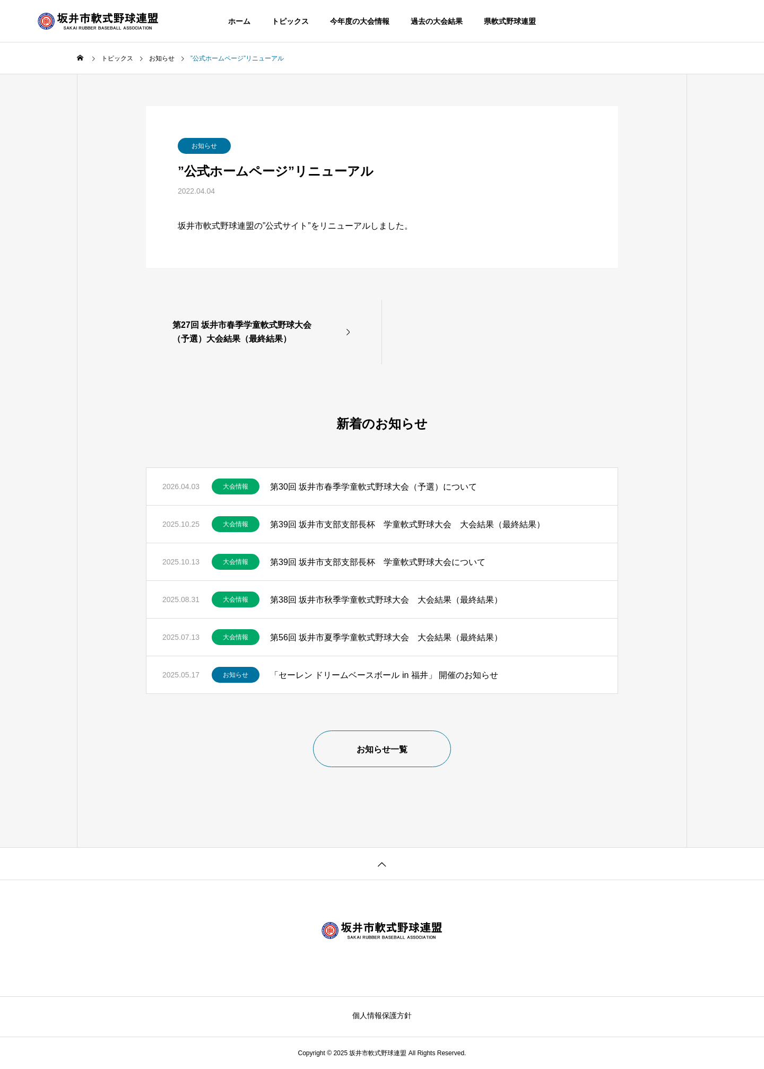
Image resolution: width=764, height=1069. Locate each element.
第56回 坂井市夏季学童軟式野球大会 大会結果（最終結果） (386, 637)
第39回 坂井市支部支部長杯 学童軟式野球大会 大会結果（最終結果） (407, 524)
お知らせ (204, 146)
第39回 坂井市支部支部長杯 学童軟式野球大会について (377, 562)
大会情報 (235, 486)
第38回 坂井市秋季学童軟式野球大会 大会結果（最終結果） (386, 599)
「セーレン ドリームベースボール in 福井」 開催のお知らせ (384, 675)
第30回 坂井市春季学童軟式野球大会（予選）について (373, 486)
